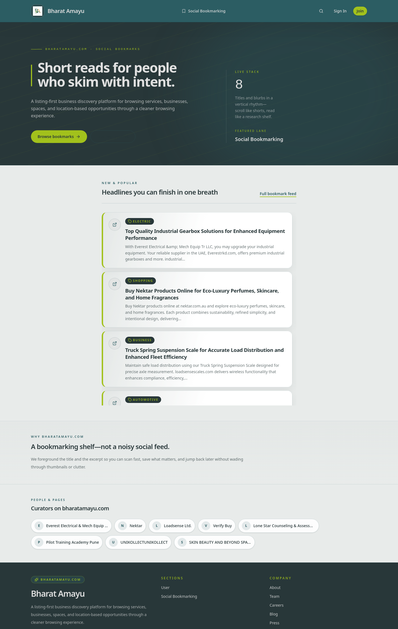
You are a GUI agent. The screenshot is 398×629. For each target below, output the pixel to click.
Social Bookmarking (179, 596)
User (165, 587)
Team (274, 596)
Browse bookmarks (59, 136)
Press (274, 622)
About (275, 587)
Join (360, 11)
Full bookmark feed (278, 193)
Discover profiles (113, 136)
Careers (276, 605)
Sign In (340, 11)
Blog (273, 614)
